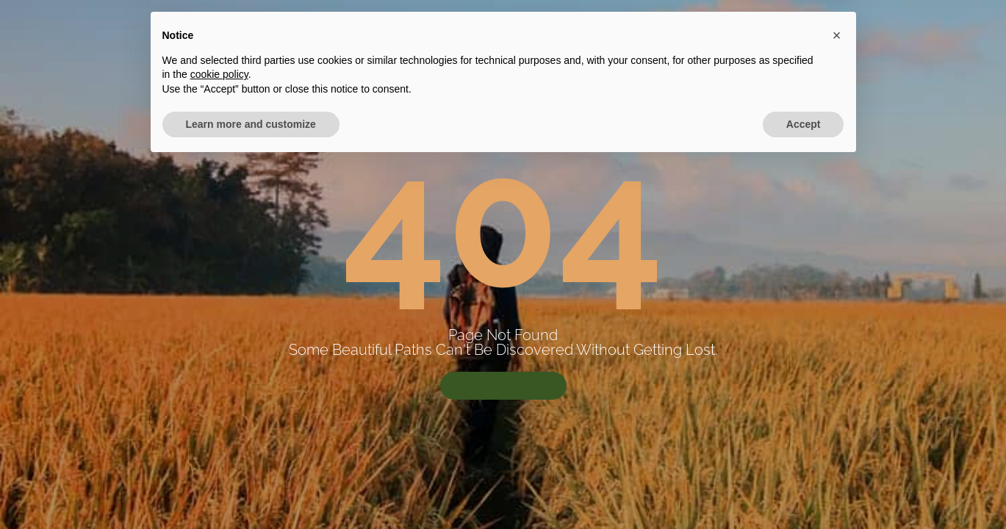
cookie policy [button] (219, 439)
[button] (837, 400)
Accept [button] (803, 488)
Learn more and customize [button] (251, 488)
